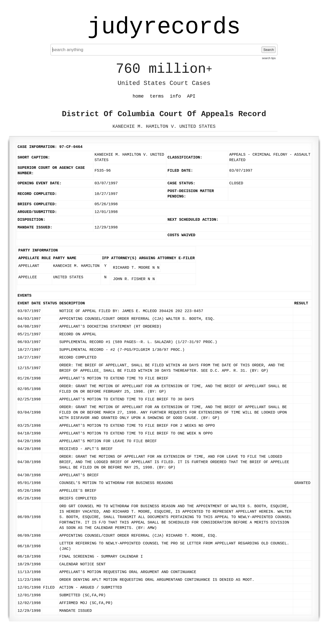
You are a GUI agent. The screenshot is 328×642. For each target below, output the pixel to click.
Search (268, 50)
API (191, 96)
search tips (269, 58)
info (175, 96)
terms (157, 96)
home (138, 96)
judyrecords (164, 27)
